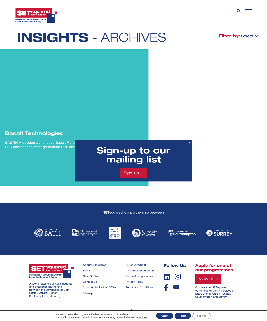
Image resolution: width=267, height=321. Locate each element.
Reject (182, 315)
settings (142, 317)
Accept (164, 315)
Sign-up (131, 173)
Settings (202, 315)
